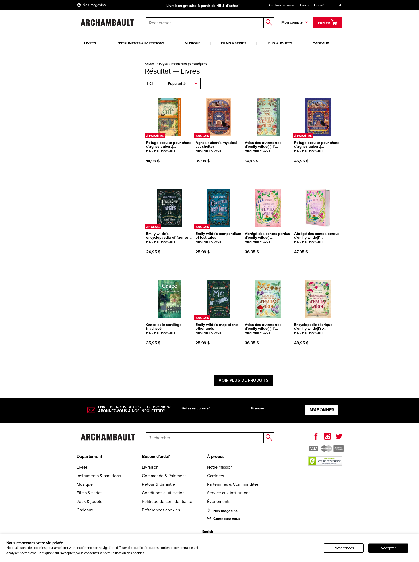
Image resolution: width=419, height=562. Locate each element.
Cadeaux (321, 43)
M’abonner (321, 410)
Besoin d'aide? (312, 5)
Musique (192, 43)
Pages (164, 63)
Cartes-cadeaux (279, 5)
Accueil (150, 63)
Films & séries (233, 43)
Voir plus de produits (244, 380)
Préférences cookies (161, 510)
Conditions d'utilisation (163, 493)
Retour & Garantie (158, 484)
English (336, 5)
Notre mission (220, 467)
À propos (215, 456)
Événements (218, 501)
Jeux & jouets (279, 43)
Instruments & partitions (140, 43)
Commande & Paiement (164, 476)
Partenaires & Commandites (233, 484)
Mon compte (292, 22)
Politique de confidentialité (167, 501)
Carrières (215, 476)
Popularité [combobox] (177, 83)
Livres (90, 43)
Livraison (150, 467)
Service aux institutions (228, 493)
